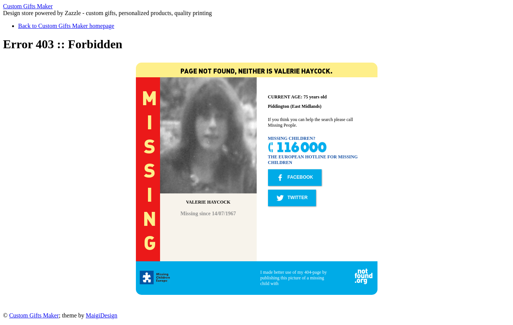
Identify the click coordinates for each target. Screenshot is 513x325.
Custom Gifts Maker (28, 6)
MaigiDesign (101, 315)
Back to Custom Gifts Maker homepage (66, 26)
